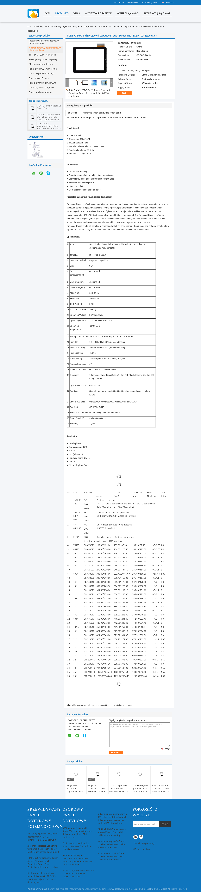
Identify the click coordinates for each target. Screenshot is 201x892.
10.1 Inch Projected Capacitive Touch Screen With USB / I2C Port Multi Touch (140, 791)
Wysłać (165, 824)
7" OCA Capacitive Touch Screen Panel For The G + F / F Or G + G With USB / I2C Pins (118, 791)
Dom (47, 13)
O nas (76, 13)
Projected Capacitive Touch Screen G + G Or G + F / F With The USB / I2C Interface (97, 791)
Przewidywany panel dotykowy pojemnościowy (44, 42)
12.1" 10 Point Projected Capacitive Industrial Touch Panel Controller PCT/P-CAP (49, 118)
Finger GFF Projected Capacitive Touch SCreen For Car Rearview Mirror (75, 791)
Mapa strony (148, 843)
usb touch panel (83, 705)
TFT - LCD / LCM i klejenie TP (42, 55)
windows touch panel (124, 705)
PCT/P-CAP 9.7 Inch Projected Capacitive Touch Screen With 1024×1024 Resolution (89, 93)
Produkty (61, 13)
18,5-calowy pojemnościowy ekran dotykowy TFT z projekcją (49, 126)
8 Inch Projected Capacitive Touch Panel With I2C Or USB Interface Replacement (160, 791)
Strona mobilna (141, 849)
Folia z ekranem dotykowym (42, 83)
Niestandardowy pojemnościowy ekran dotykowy (69, 26)
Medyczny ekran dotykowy (42, 64)
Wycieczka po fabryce (98, 13)
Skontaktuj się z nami (157, 13)
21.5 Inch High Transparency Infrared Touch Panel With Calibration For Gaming (112, 832)
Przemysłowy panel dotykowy (43, 59)
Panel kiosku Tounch (39, 78)
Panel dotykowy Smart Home (43, 69)
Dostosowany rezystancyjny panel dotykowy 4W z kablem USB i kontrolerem (77, 846)
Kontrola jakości (127, 13)
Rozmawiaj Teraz (150, 2)
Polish (170, 2)
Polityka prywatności (37, 889)
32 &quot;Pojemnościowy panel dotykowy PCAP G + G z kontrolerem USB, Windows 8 (42, 837)
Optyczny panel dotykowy (41, 87)
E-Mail (137, 843)
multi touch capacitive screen (103, 705)
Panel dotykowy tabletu (40, 92)
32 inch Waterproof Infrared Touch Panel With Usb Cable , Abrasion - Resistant (112, 844)
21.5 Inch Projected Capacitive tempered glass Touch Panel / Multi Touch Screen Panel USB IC (43, 849)
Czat (126, 93)
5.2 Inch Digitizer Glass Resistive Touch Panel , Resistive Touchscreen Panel (78, 873)
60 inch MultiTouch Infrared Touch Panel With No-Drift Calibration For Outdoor (111, 856)
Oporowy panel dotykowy (41, 73)
